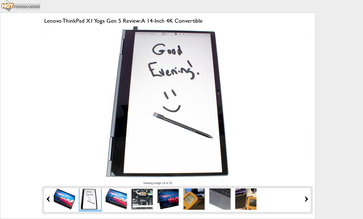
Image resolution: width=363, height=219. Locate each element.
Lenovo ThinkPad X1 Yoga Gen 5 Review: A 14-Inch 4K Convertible (123, 20)
